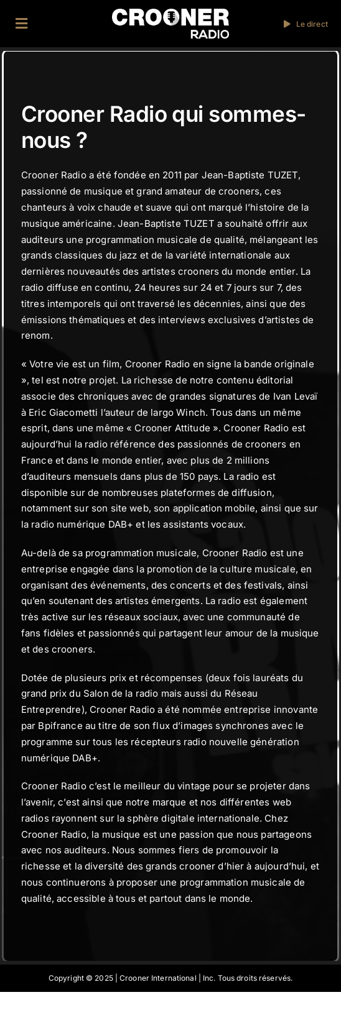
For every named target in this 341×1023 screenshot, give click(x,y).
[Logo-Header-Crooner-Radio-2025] (170, 13)
